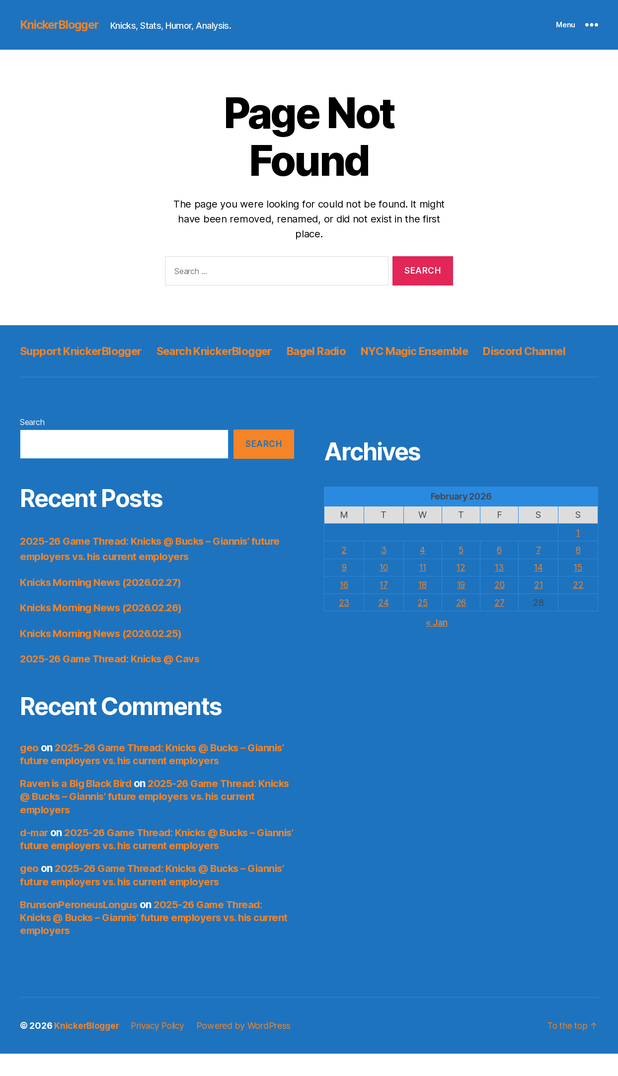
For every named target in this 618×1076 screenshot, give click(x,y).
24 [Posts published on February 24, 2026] (384, 624)
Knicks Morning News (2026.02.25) (105, 655)
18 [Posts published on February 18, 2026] (422, 607)
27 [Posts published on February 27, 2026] (500, 624)
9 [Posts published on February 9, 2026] (344, 589)
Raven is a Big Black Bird (78, 805)
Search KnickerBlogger (232, 351)
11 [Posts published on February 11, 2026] (422, 589)
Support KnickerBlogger (87, 351)
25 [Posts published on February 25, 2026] (422, 624)
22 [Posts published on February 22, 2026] (578, 607)
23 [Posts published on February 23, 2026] (344, 624)
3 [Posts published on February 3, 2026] (384, 572)
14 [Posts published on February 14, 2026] (539, 589)
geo (29, 770)
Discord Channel (65, 373)
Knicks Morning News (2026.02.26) (105, 630)
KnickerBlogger (61, 25)
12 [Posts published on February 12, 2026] (461, 589)
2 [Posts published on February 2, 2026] (344, 572)
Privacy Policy (161, 1048)
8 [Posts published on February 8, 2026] (578, 572)
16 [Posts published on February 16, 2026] (344, 607)
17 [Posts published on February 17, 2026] (383, 607)
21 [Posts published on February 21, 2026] (539, 607)
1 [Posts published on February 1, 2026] (578, 555)
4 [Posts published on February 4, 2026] (422, 572)
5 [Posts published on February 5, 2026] (461, 572)
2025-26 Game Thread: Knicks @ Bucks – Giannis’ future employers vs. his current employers (145, 776)
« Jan (437, 645)
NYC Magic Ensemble (451, 351)
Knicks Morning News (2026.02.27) (105, 604)
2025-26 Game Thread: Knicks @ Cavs (114, 681)
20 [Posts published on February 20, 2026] (500, 607)
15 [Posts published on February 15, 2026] (578, 589)
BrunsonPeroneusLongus (81, 927)
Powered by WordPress (249, 1048)
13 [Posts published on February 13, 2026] (500, 589)
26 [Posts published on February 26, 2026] (461, 624)
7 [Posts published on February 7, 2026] (539, 572)
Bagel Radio (343, 351)
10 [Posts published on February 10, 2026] (383, 589)
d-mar (35, 855)
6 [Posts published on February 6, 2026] (500, 572)
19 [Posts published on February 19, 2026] (461, 607)
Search (32, 444)
